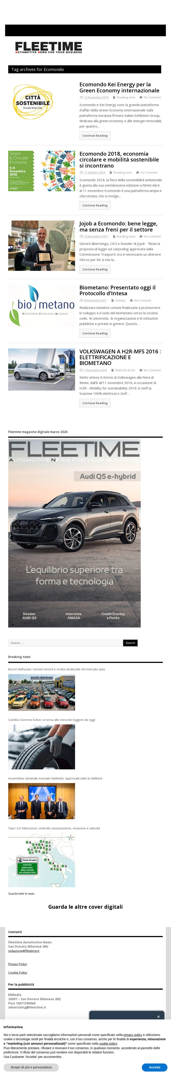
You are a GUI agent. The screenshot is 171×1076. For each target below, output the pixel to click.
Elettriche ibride (125, 370)
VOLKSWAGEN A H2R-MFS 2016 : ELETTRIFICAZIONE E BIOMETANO (120, 357)
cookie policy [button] (108, 1043)
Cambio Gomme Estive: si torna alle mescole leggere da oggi (51, 720)
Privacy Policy (17, 964)
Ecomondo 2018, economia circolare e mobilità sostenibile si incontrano (119, 159)
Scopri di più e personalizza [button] (31, 1067)
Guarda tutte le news (21, 894)
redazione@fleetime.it (23, 951)
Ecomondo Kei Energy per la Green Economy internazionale (119, 87)
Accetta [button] (154, 1067)
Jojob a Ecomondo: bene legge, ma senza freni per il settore (118, 226)
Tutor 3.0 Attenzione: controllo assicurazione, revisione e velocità (54, 828)
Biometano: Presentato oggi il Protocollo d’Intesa (117, 290)
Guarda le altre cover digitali (85, 906)
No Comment (152, 97)
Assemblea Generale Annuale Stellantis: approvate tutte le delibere (55, 778)
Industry (120, 300)
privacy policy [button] (133, 1035)
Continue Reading (95, 135)
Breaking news (126, 97)
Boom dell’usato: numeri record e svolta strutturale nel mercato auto (56, 669)
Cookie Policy (17, 972)
